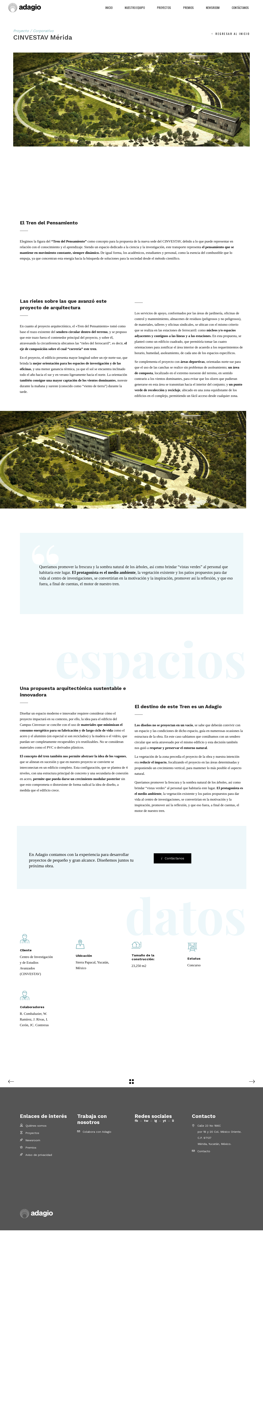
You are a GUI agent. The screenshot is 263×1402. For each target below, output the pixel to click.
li (173, 1121)
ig (156, 1121)
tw (146, 1121)
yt (165, 1121)
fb (137, 1121)
